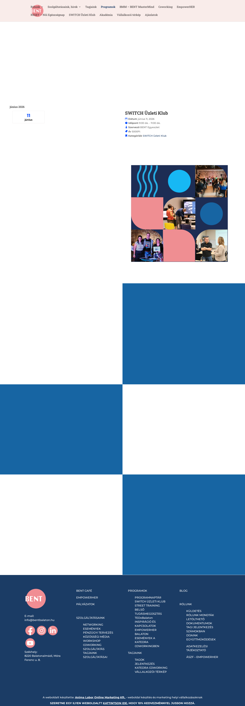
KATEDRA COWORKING (151, 667)
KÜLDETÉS (193, 611)
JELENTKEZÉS (145, 663)
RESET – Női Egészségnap (48, 15)
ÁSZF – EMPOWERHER (202, 657)
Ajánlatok (151, 15)
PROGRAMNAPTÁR (148, 597)
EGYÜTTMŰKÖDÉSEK (201, 639)
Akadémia (106, 15)
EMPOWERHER (87, 597)
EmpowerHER (186, 7)
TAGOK (139, 659)
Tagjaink (91, 7)
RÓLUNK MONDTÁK (200, 615)
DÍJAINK (192, 635)
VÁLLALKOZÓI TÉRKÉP (151, 671)
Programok (108, 7)
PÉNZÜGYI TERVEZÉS (98, 632)
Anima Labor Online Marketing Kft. (100, 697)
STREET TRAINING (147, 605)
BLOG (183, 590)
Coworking (165, 7)
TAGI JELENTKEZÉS (199, 627)
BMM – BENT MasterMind (137, 7)
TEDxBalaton (144, 617)
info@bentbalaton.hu (39, 620)
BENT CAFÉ (84, 590)
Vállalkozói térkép (129, 15)
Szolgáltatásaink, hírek (63, 7)
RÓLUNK (185, 604)
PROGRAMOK (137, 590)
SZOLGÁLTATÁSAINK (90, 617)
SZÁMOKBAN (195, 631)
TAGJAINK (135, 653)
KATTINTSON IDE (115, 703)
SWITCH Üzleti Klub (82, 15)
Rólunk (35, 7)
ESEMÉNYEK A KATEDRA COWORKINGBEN (147, 642)
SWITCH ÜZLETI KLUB (150, 601)
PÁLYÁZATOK (85, 604)
